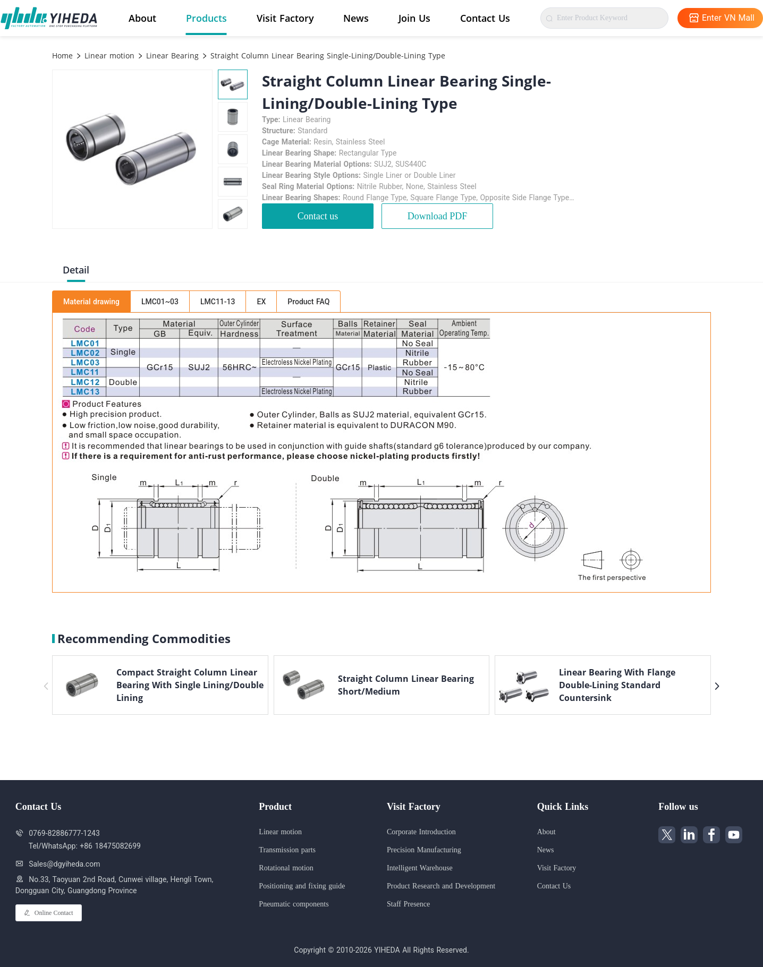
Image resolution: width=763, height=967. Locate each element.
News (356, 18)
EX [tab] (261, 301)
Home (62, 55)
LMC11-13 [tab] (217, 301)
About (142, 18)
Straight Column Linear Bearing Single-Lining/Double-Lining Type (326, 55)
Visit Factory (285, 18)
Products (206, 18)
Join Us (414, 18)
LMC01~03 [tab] (160, 301)
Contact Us (485, 18)
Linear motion (108, 55)
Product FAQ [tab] (308, 301)
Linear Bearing (171, 55)
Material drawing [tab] (91, 301)
